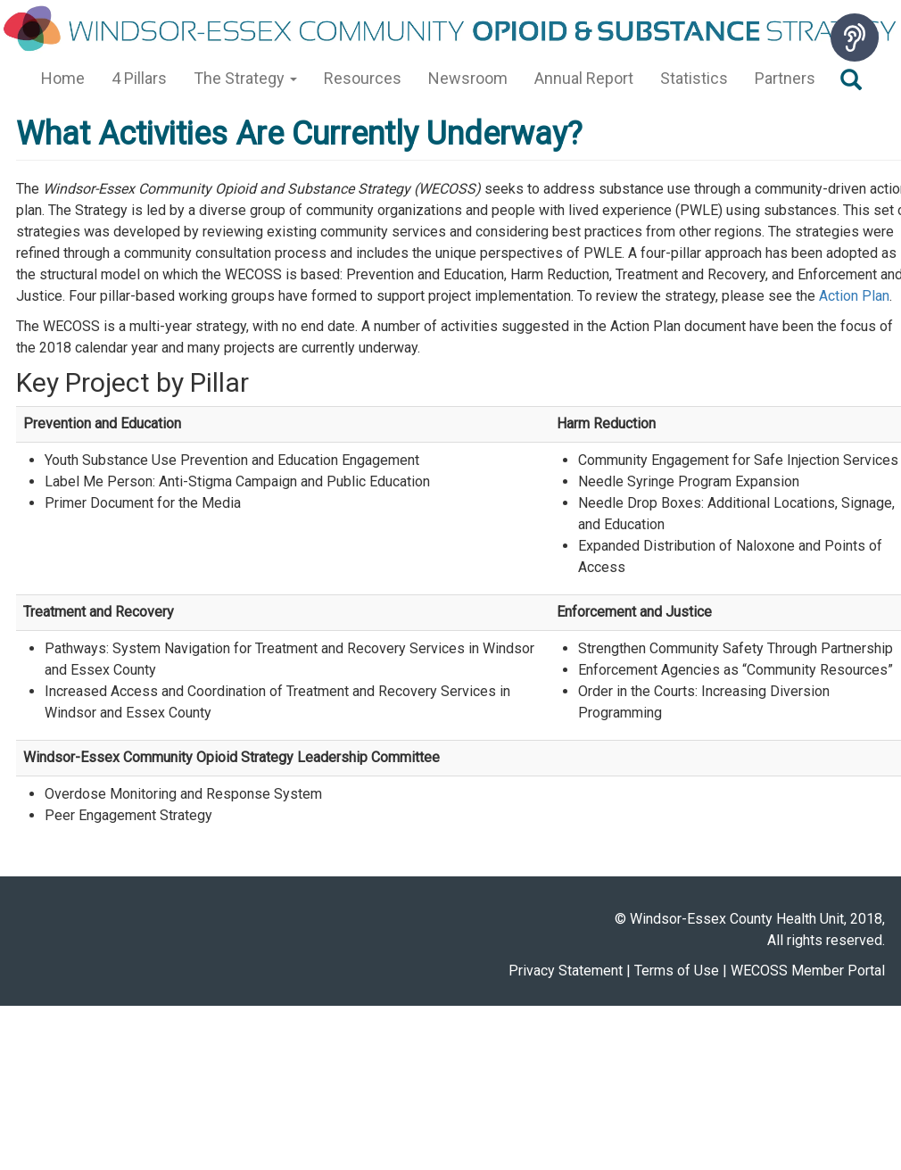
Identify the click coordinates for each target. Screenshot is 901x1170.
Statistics (694, 78)
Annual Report (583, 78)
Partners (785, 78)
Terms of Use (676, 970)
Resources (362, 78)
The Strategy (245, 78)
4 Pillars (139, 78)
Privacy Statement (565, 970)
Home (63, 78)
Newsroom (468, 78)
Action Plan (854, 295)
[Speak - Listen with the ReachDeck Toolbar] (855, 37)
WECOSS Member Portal (808, 970)
